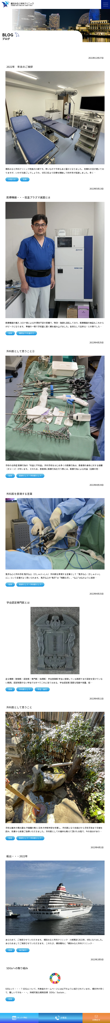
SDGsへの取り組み (17, 968)
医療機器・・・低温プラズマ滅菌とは (28, 197)
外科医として (24, 689)
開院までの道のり (26, 333)
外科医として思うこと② (20, 351)
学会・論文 (42, 689)
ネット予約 (19, 1018)
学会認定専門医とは (18, 602)
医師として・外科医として (30, 475)
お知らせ (12, 179)
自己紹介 (23, 950)
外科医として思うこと (19, 707)
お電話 (60, 1018)
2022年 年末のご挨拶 (19, 66)
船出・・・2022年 (17, 856)
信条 (25, 179)
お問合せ (96, 1018)
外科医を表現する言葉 (19, 494)
